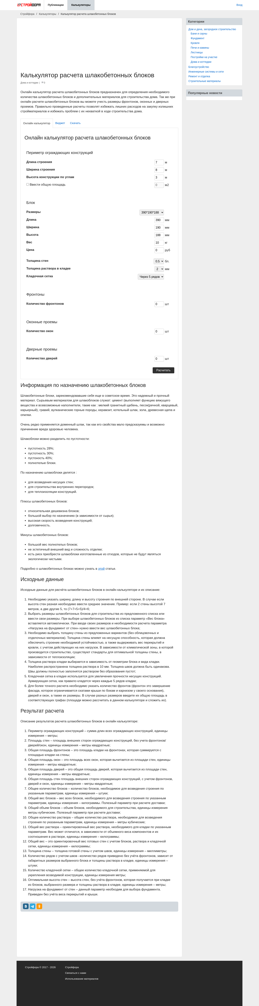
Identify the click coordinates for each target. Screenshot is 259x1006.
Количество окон (39, 331)
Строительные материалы (204, 81)
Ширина (32, 227)
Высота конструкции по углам (50, 177)
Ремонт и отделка (199, 76)
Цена (30, 250)
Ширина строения (40, 169)
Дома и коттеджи (201, 61)
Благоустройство (198, 66)
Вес (29, 242)
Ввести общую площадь (48, 184)
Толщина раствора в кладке (48, 268)
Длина (31, 219)
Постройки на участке (204, 57)
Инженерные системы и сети (206, 71)
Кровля (195, 42)
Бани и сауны (199, 33)
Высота (32, 235)
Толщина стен (37, 261)
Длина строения (39, 162)
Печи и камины (200, 47)
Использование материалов (81, 978)
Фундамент (197, 38)
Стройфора (72, 967)
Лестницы (197, 52)
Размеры (33, 212)
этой (101, 568)
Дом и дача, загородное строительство (212, 29)
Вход (239, 4)
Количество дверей (41, 358)
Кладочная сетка (39, 276)
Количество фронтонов (45, 303)
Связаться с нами (75, 973)
